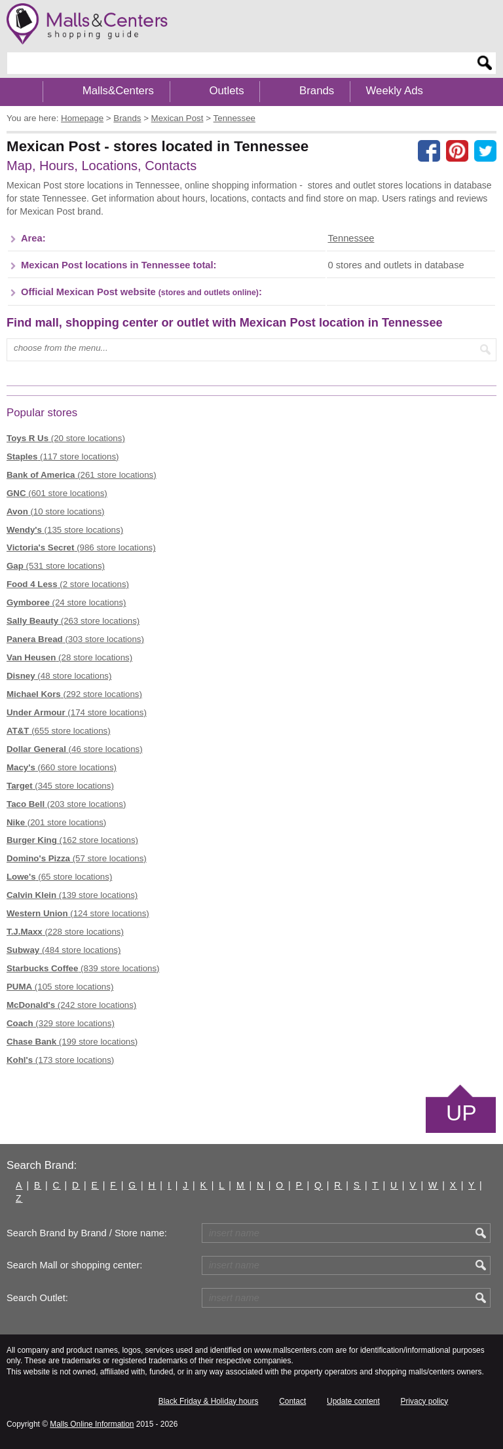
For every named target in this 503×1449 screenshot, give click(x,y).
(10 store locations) (56, 511)
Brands (316, 90)
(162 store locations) (72, 840)
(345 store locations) (60, 786)
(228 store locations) (65, 932)
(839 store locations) (83, 968)
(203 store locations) (66, 804)
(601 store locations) (57, 493)
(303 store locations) (75, 639)
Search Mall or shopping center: (74, 1265)
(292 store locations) (74, 694)
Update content (353, 1401)
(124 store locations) (78, 913)
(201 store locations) (56, 822)
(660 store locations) (62, 767)
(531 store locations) (56, 566)
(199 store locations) (72, 1041)
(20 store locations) (66, 438)
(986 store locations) (81, 547)
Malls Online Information (92, 1424)
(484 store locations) (64, 950)
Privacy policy (425, 1401)
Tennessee (350, 238)
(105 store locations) (60, 987)
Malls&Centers (118, 90)
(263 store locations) (73, 621)
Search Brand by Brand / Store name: (87, 1233)
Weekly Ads (394, 90)
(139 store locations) (72, 895)
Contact (292, 1401)
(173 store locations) (60, 1060)
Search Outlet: (37, 1298)
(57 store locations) (77, 858)
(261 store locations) (82, 475)
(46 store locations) (75, 749)
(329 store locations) (61, 1023)
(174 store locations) (77, 712)
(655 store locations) (59, 731)
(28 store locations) (69, 657)
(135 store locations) (65, 530)
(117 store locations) (63, 456)
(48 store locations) (59, 676)
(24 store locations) (66, 602)
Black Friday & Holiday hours (208, 1401)
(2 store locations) (68, 584)
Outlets (226, 90)
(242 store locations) (71, 1005)
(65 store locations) (59, 877)
